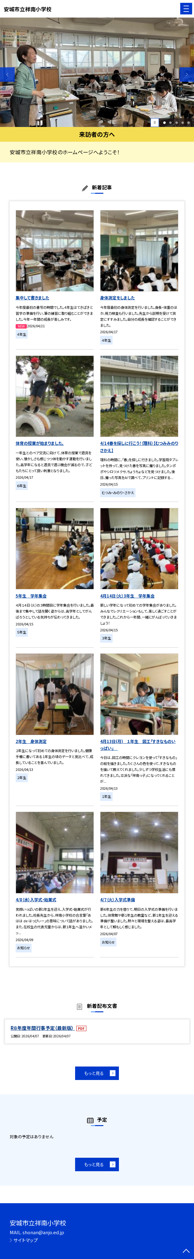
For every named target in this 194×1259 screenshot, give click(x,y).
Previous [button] (7, 74)
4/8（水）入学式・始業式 (36, 900)
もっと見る (94, 1073)
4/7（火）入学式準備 (117, 900)
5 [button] (188, 122)
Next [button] (187, 74)
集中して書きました (32, 298)
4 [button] (182, 122)
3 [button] (176, 122)
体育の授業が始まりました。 (40, 443)
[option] (97, 72)
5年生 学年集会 (31, 596)
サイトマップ (25, 1240)
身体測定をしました (117, 298)
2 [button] (170, 122)
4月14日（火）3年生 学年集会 (127, 596)
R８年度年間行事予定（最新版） (43, 1028)
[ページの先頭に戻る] (186, 1251)
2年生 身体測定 (31, 741)
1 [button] (164, 122)
